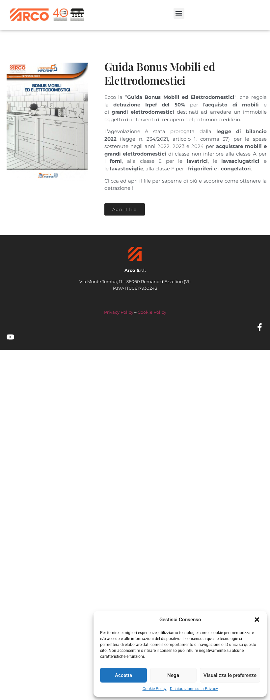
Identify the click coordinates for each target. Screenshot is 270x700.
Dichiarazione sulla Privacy (194, 688)
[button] (257, 619)
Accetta (123, 675)
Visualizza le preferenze (229, 675)
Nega (173, 675)
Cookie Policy (155, 688)
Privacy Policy (118, 312)
